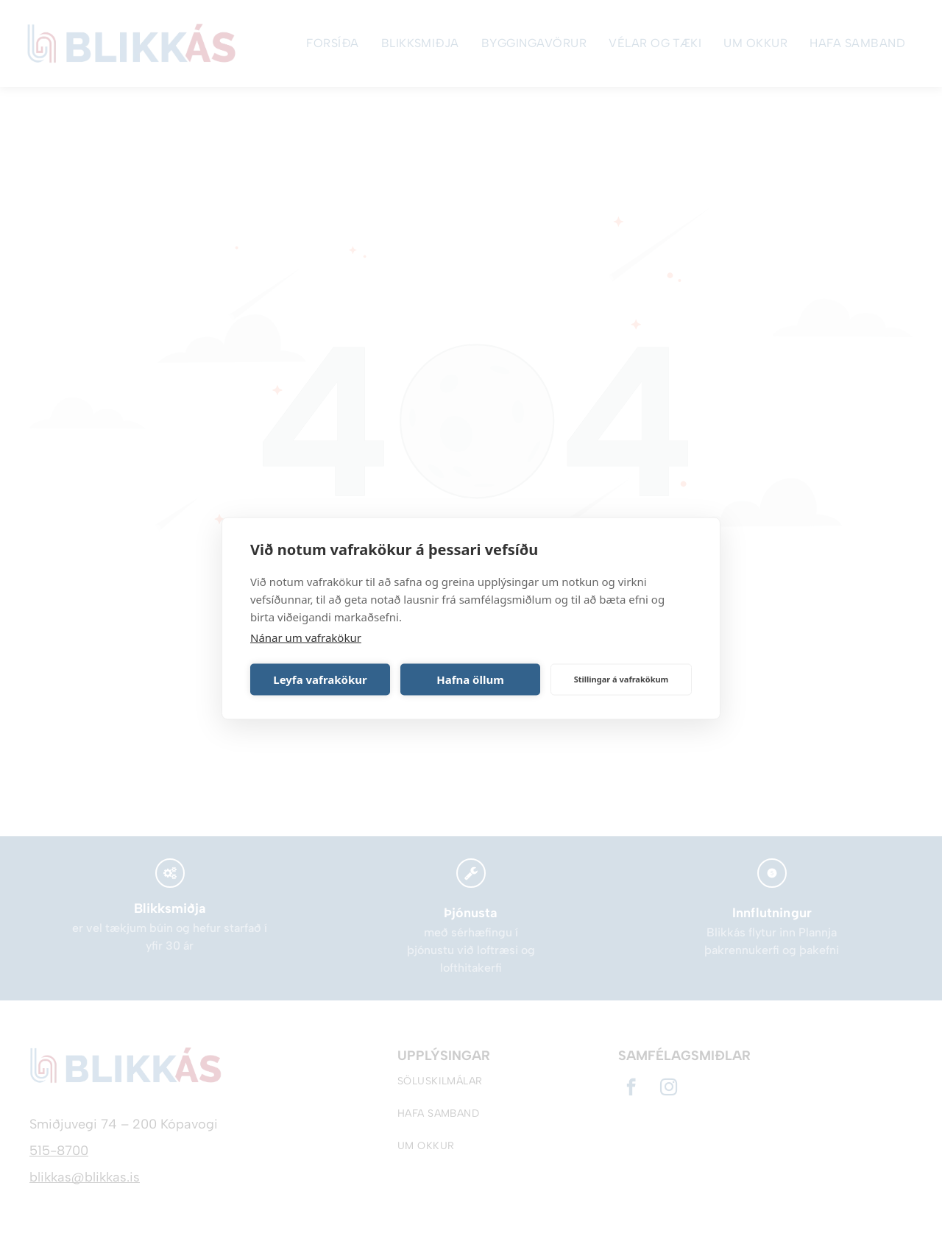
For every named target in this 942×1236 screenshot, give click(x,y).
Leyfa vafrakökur (319, 679)
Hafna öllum (470, 679)
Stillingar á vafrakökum (621, 679)
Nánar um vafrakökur (305, 636)
